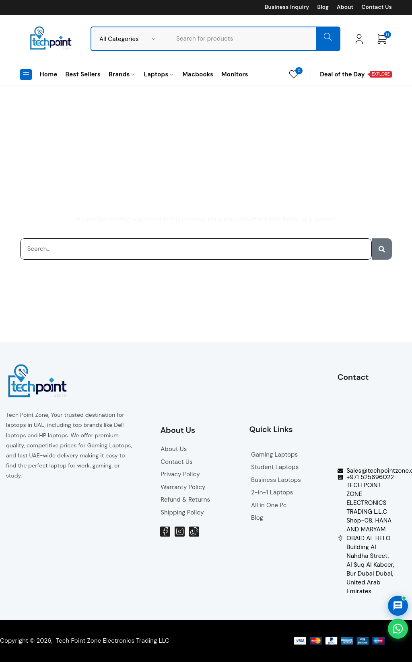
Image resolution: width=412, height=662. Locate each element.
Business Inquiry (287, 7)
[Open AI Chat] (398, 606)
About (345, 7)
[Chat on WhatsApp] (398, 629)
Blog (323, 7)
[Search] (382, 249)
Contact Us (377, 7)
